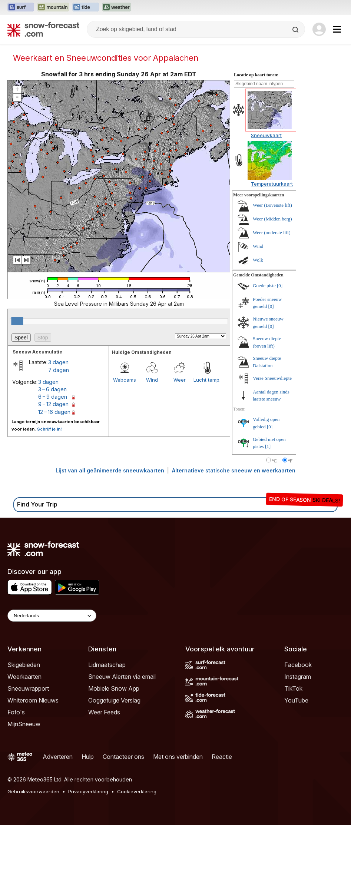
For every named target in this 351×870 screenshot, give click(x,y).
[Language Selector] (51, 616)
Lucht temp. (207, 380)
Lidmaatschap (107, 664)
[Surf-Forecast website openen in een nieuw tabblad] (20, 7)
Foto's (16, 712)
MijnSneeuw (23, 724)
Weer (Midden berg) (272, 219)
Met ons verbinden (178, 756)
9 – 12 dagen (53, 404)
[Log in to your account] (319, 29)
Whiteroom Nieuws (33, 700)
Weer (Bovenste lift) (272, 205)
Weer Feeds (104, 712)
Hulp (88, 756)
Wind (152, 380)
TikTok (293, 688)
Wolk (258, 260)
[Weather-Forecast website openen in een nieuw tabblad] (116, 7)
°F (290, 461)
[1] (268, 446)
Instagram (297, 676)
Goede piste (264, 285)
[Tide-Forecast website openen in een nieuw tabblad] (85, 7)
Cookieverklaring (136, 791)
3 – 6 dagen (52, 389)
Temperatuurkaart (272, 184)
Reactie (222, 756)
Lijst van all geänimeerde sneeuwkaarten (110, 470)
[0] (279, 285)
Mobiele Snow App (113, 688)
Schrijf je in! (49, 429)
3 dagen (58, 362)
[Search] (296, 29)
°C (274, 461)
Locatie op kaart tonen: (256, 74)
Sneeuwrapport (28, 688)
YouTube (296, 700)
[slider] (17, 321)
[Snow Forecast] (43, 29)
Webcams (124, 380)
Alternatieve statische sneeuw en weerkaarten (233, 470)
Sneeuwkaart (266, 135)
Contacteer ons (123, 756)
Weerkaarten (24, 676)
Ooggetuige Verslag (114, 700)
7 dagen (58, 370)
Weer (179, 380)
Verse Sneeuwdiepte (272, 378)
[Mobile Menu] (337, 29)
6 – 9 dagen (52, 397)
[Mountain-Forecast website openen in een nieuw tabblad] (53, 7)
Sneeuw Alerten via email (122, 676)
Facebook (298, 664)
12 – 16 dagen (54, 412)
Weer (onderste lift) (271, 232)
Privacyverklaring (88, 791)
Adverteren (58, 756)
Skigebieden (23, 664)
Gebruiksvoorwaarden (33, 791)
